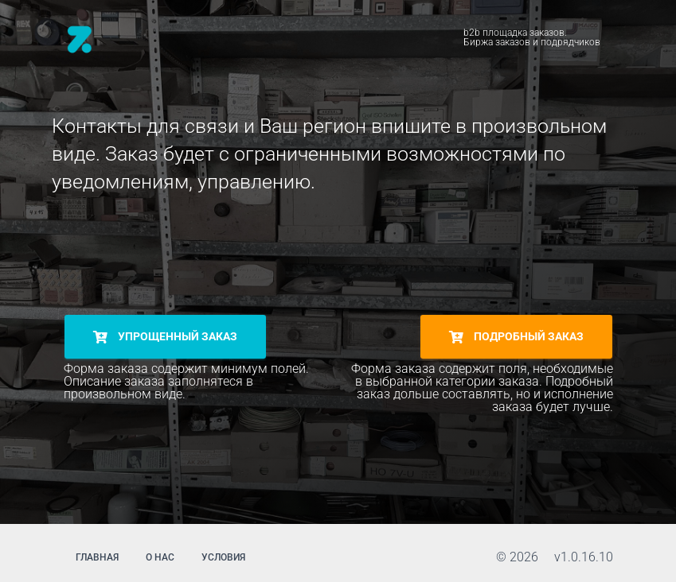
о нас (160, 557)
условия (223, 557)
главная (97, 557)
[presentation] (185, 254)
